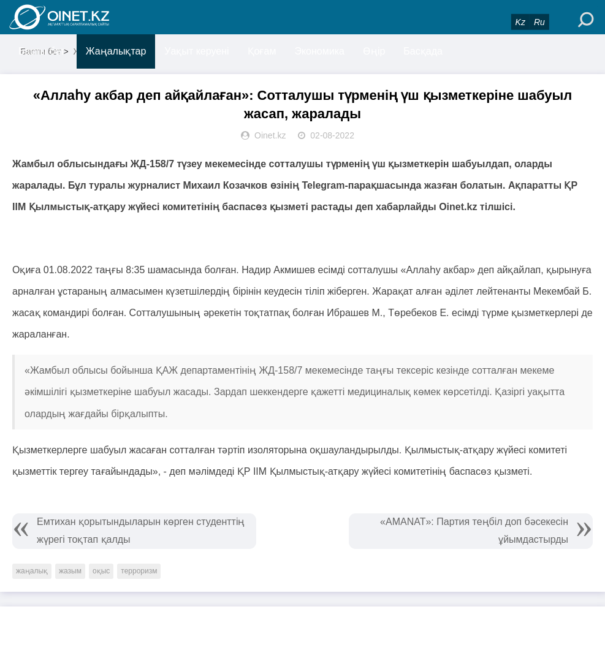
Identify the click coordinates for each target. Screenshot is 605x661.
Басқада (423, 51)
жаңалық (32, 571)
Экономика (319, 51)
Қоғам (262, 51)
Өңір (374, 51)
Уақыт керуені (196, 51)
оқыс (101, 571)
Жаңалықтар (116, 51)
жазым (70, 571)
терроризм (139, 571)
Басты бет (41, 51)
